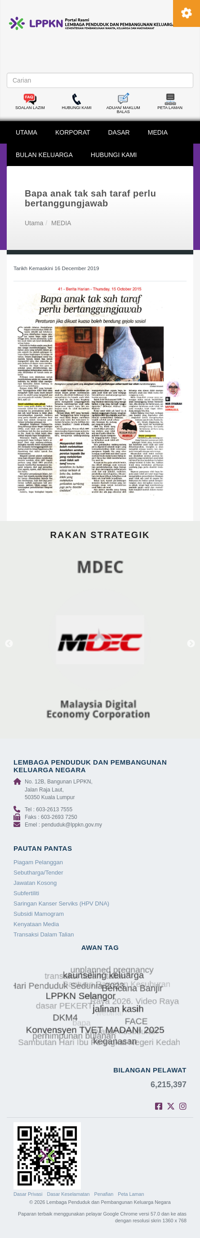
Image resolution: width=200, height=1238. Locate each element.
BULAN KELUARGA (44, 154)
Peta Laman (131, 1194)
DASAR (119, 132)
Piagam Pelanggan (38, 862)
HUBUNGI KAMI (114, 154)
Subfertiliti (26, 893)
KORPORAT (72, 132)
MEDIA (158, 132)
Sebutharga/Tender (38, 872)
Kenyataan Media (36, 924)
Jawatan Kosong (35, 882)
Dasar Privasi (27, 1194)
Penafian (104, 1194)
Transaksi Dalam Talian (43, 934)
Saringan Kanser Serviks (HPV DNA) (61, 903)
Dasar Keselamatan (68, 1194)
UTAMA (26, 132)
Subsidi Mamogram (38, 913)
